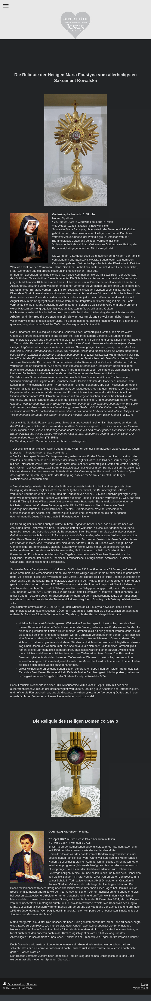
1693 (94, 542)
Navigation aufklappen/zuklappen (75, 5)
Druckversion (14, 984)
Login (144, 984)
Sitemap (31, 984)
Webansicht (140, 988)
